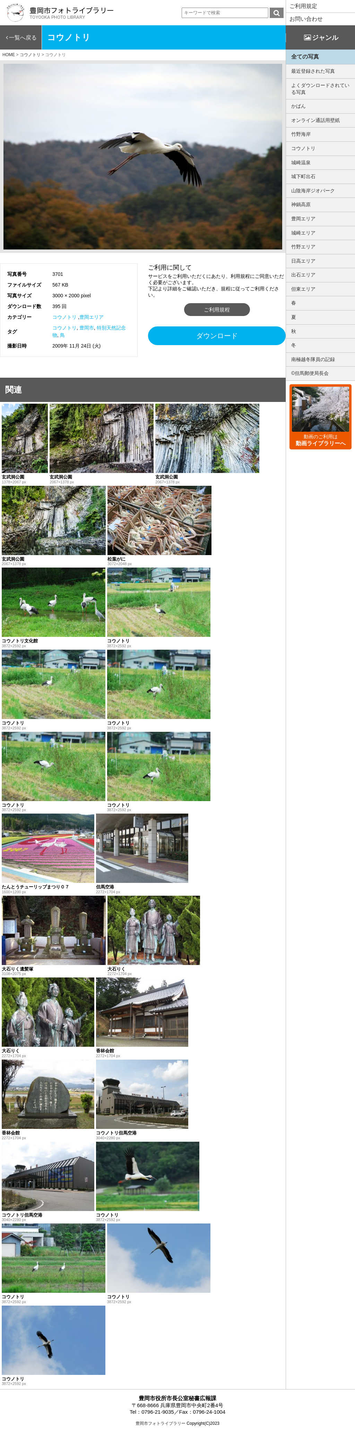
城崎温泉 (301, 162)
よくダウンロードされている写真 (320, 88)
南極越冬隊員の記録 (313, 359)
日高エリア (303, 261)
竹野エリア (303, 246)
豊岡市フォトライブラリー (160, 1423)
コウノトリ (64, 317)
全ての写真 (305, 57)
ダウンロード (217, 336)
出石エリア (303, 275)
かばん (298, 106)
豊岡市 (86, 328)
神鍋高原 (301, 204)
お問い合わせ (306, 19)
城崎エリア (303, 233)
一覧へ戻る (23, 38)
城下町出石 (303, 176)
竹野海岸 (301, 134)
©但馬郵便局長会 (310, 373)
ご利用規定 (303, 6)
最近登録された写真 (313, 71)
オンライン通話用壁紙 (315, 120)
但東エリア (303, 289)
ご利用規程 (217, 310)
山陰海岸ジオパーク (313, 190)
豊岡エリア (91, 317)
